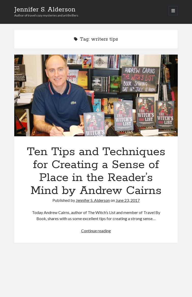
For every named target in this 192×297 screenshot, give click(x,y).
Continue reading (96, 230)
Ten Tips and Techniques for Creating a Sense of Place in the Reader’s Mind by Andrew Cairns (96, 95)
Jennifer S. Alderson (45, 10)
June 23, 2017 (128, 200)
